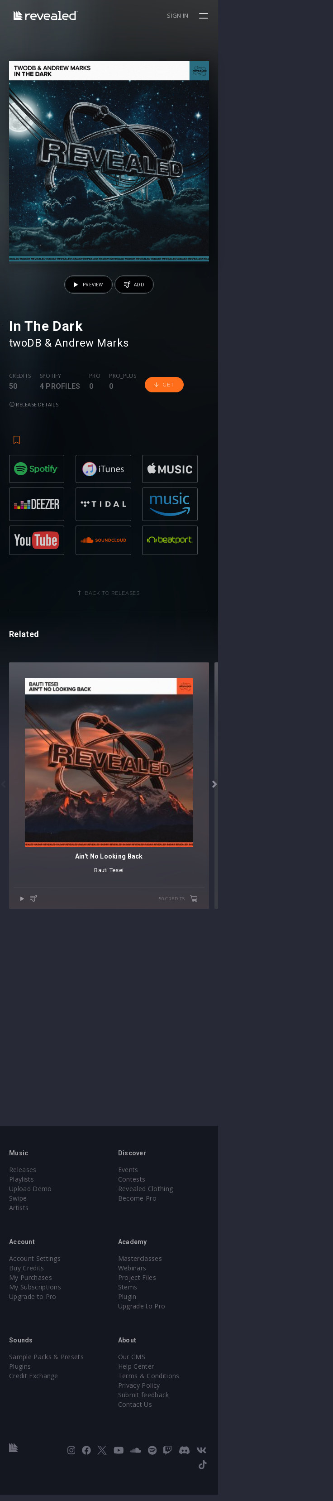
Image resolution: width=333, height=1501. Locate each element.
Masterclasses (197, 1279)
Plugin (185, 1317)
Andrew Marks (92, 458)
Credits (20, 491)
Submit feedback (201, 1415)
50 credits (293, 1121)
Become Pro (195, 1219)
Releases (23, 1190)
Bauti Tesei (166, 1092)
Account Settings (35, 1279)
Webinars (190, 1288)
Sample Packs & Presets (46, 1377)
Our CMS (189, 1377)
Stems (185, 1307)
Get (164, 500)
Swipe (18, 1219)
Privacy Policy (196, 1406)
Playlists (21, 1200)
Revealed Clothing (203, 1209)
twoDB (25, 458)
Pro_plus (122, 491)
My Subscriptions (35, 1307)
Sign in (293, 15)
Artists (19, 1228)
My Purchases (30, 1298)
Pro (94, 491)
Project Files (195, 1298)
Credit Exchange (33, 1396)
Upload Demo (30, 1209)
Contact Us (192, 1425)
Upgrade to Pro (32, 1317)
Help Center (194, 1387)
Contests (189, 1200)
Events (186, 1190)
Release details (210, 499)
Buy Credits (26, 1288)
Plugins (20, 1387)
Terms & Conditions (206, 1396)
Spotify (51, 491)
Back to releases (170, 699)
